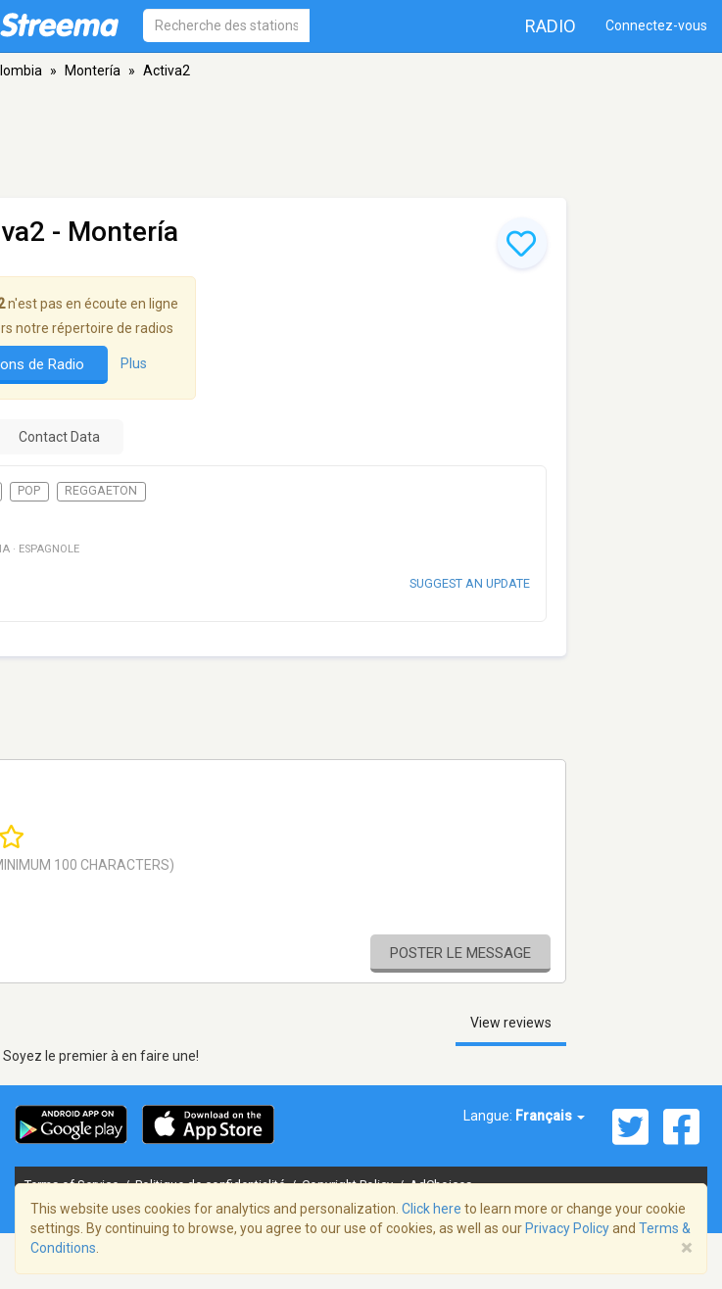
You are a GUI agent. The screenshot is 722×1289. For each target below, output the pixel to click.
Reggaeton (101, 491)
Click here (431, 1209)
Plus (133, 363)
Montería (92, 70)
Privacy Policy (567, 1228)
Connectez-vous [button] (656, 25)
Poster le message (460, 953)
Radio (550, 26)
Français (550, 1115)
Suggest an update (469, 583)
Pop (29, 491)
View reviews (511, 1022)
